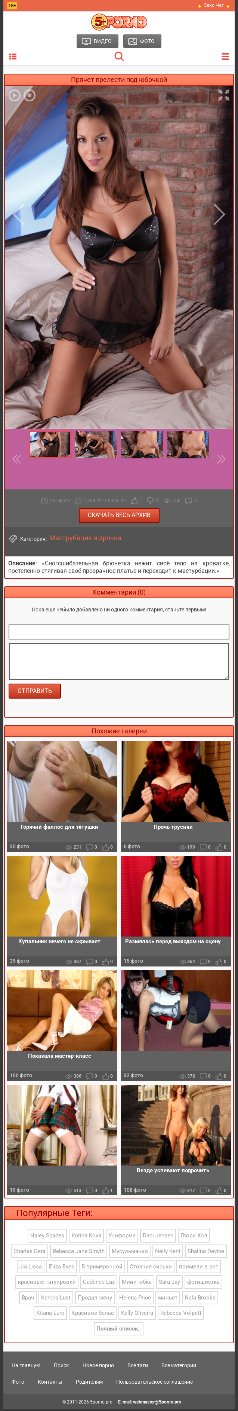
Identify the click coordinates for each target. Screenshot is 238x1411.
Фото (18, 1384)
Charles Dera (29, 1253)
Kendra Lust (56, 1299)
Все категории (178, 1367)
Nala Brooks (200, 1299)
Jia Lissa (30, 1268)
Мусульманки (130, 1253)
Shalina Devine (206, 1253)
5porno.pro (101, 1404)
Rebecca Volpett (180, 1315)
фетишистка (203, 1284)
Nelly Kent (167, 1253)
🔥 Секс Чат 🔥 (214, 5)
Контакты (50, 1384)
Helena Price (135, 1299)
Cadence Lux (99, 1284)
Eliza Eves (61, 1268)
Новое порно (98, 1367)
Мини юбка (137, 1284)
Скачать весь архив (119, 515)
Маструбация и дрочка (85, 538)
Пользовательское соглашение (154, 1384)
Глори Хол (193, 1237)
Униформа (122, 1237)
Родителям (89, 1384)
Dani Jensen (158, 1237)
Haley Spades (47, 1237)
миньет (167, 1299)
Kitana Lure (50, 1315)
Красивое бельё (92, 1315)
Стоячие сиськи (151, 1268)
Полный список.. (118, 1330)
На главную (26, 1367)
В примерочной (102, 1268)
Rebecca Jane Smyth (79, 1253)
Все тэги (137, 1367)
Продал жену (95, 1299)
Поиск (61, 1367)
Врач (28, 1299)
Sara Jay (169, 1284)
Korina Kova (86, 1237)
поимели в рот (198, 1268)
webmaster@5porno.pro (157, 1404)
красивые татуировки (47, 1284)
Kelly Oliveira (137, 1315)
